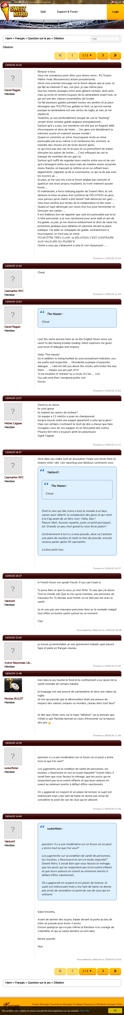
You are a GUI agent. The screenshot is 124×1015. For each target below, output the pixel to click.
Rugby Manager (40, 1004)
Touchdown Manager (61, 1004)
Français (20, 38)
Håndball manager (106, 1004)
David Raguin (12, 90)
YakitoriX (9, 601)
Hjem (8, 38)
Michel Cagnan (13, 423)
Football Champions (84, 1004)
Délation (59, 38)
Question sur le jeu (39, 38)
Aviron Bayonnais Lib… (18, 663)
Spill (43, 12)
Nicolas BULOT (13, 699)
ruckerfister (11, 768)
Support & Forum (67, 12)
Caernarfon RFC (14, 291)
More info (84, 1011)
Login (115, 12)
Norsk (116, 2)
